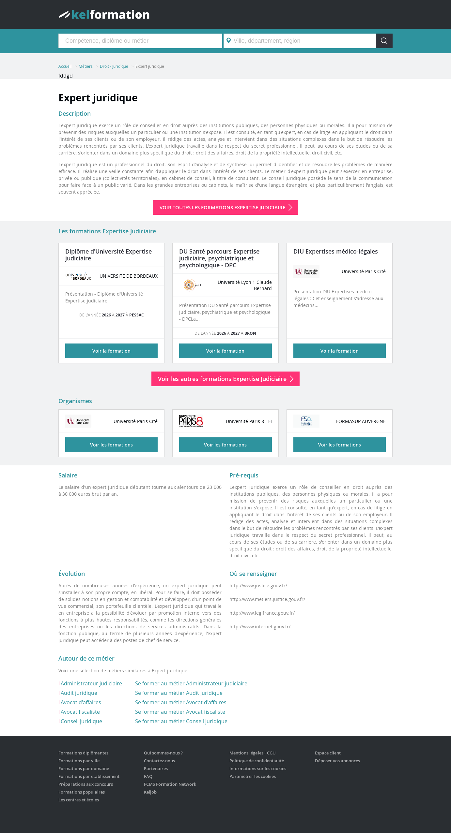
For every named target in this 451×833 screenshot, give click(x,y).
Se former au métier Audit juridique (179, 692)
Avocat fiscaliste (80, 711)
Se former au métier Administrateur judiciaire (191, 683)
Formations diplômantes (83, 753)
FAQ (148, 776)
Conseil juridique (81, 721)
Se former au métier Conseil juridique (181, 721)
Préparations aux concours (85, 784)
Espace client (328, 753)
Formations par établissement (88, 776)
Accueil (64, 66)
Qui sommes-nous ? (163, 753)
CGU (271, 753)
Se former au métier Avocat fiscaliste (180, 711)
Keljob (150, 792)
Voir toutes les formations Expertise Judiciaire (222, 207)
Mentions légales (246, 753)
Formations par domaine (83, 768)
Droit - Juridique (114, 66)
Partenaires (156, 768)
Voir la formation (111, 351)
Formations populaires (81, 792)
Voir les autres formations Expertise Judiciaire (222, 379)
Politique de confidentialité (256, 761)
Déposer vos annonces (337, 761)
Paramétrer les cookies (252, 776)
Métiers (86, 66)
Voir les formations (111, 445)
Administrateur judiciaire (91, 683)
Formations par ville (79, 761)
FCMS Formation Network (170, 784)
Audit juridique (79, 692)
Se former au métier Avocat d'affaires (180, 702)
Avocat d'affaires (81, 702)
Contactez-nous (159, 761)
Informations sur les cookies (257, 768)
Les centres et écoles (78, 800)
